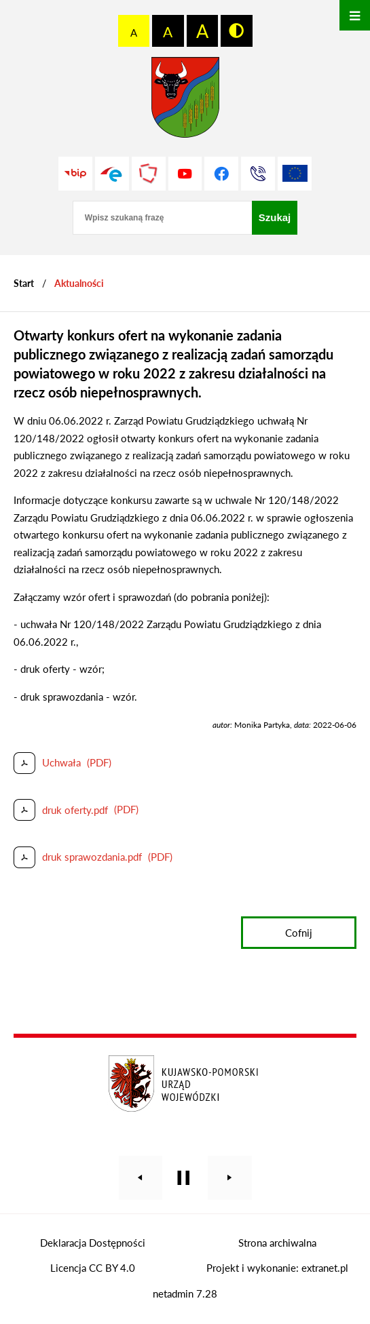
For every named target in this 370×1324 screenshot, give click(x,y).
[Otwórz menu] (354, 15)
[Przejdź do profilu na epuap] (112, 174)
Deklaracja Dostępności (92, 1243)
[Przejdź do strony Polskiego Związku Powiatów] (149, 174)
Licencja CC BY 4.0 (92, 1268)
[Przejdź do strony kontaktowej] (258, 174)
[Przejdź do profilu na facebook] (221, 174)
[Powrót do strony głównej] (24, 283)
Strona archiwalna (277, 1243)
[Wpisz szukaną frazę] (162, 218)
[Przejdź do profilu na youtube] (185, 174)
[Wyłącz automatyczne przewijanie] (183, 1178)
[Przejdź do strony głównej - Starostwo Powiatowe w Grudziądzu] (185, 100)
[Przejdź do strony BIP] (75, 174)
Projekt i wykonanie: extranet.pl (277, 1268)
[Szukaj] (275, 218)
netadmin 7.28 (185, 1293)
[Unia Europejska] (295, 174)
